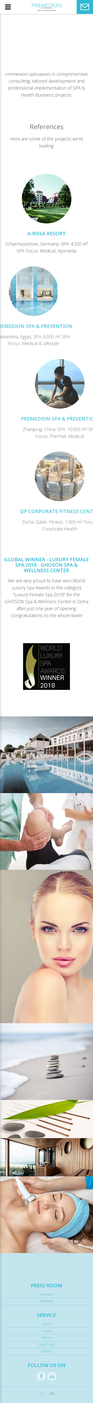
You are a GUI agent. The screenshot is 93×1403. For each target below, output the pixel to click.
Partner (46, 1337)
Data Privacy (46, 1344)
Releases (47, 1294)
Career (46, 1324)
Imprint (47, 1351)
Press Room (46, 1285)
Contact (47, 1331)
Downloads (46, 1301)
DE (42, 1394)
